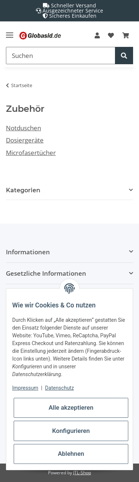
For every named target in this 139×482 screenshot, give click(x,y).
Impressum (25, 388)
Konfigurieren (71, 430)
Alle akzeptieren (70, 407)
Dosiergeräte (25, 140)
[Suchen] (60, 55)
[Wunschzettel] (111, 35)
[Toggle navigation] (9, 32)
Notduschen (23, 128)
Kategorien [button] (23, 190)
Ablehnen (71, 453)
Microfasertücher (31, 152)
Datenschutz (59, 388)
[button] (97, 35)
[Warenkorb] (125, 35)
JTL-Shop (82, 472)
